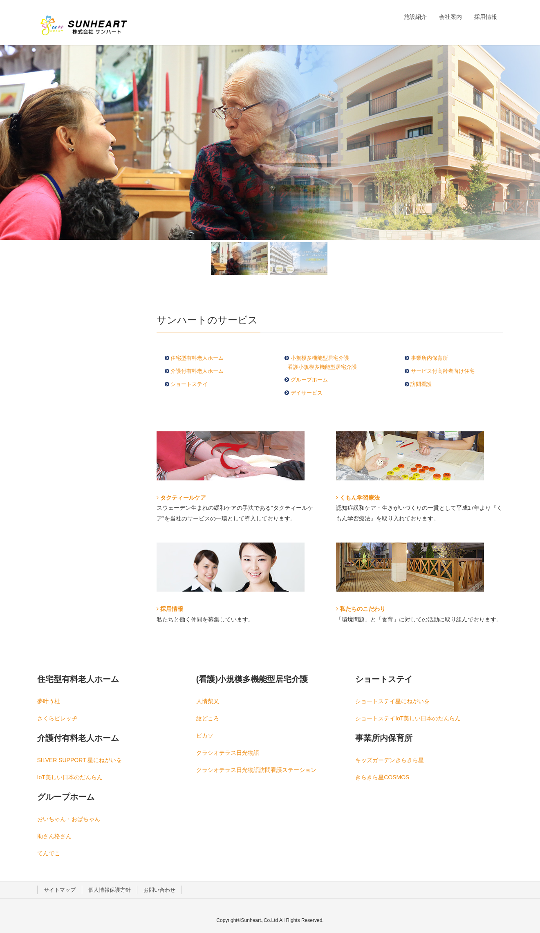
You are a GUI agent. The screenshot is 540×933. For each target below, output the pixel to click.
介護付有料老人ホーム (197, 371)
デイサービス (307, 393)
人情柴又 (207, 701)
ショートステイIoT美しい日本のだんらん (408, 718)
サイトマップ (60, 890)
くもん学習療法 (358, 497)
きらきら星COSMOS (382, 777)
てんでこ (48, 853)
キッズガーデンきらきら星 (389, 760)
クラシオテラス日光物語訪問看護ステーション (256, 770)
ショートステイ (189, 384)
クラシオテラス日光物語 (227, 752)
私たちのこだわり (360, 609)
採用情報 (170, 609)
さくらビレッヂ (57, 718)
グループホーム (309, 380)
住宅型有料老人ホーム (197, 358)
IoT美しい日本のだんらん (70, 777)
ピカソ (204, 735)
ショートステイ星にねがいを (392, 701)
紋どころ (207, 718)
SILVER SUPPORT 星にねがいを (79, 760)
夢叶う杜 (48, 701)
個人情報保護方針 (109, 890)
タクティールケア (181, 497)
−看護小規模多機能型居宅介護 (321, 367)
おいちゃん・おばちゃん (68, 819)
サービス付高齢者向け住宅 (442, 371)
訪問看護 (420, 384)
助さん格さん (54, 836)
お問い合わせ (159, 890)
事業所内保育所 (429, 358)
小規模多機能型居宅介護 (320, 358)
